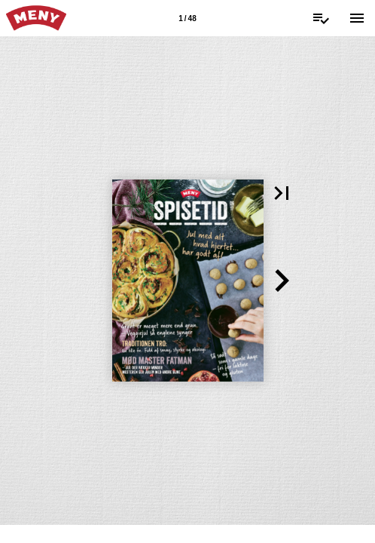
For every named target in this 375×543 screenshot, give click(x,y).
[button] (282, 193)
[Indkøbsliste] (321, 18)
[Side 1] (187, 18)
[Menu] (357, 18)
